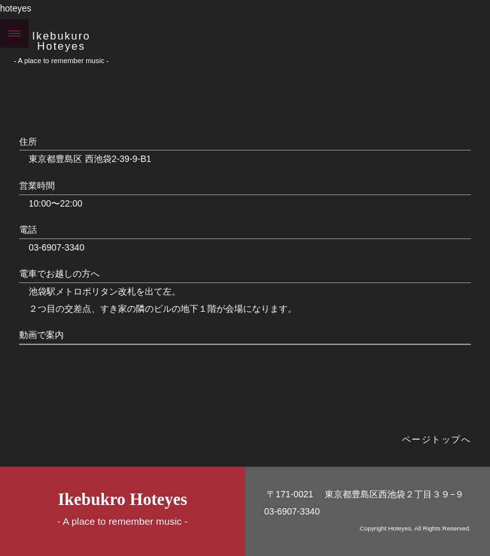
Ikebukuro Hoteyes (61, 41)
